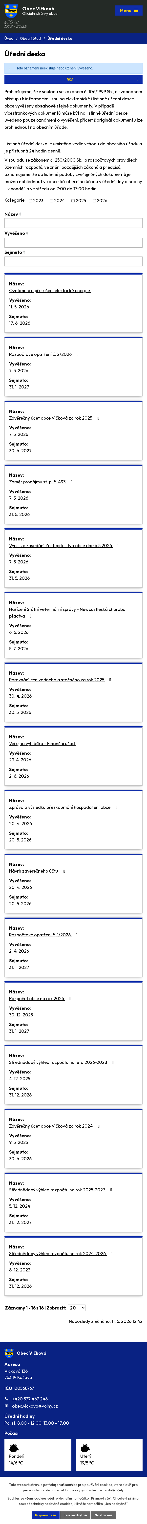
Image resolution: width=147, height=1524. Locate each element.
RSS (103, 79)
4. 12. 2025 (19, 1078)
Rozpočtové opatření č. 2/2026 (45, 354)
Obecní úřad (30, 38)
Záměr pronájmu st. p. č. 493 (41, 482)
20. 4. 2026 (20, 823)
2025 (81, 201)
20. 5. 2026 (20, 840)
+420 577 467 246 (30, 1399)
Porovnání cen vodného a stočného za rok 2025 (61, 680)
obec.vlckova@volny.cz (35, 1406)
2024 (59, 201)
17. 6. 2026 (19, 323)
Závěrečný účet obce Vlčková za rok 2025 (55, 418)
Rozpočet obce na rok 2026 (41, 998)
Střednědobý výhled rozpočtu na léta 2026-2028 (62, 1062)
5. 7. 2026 (18, 648)
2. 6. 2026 (19, 776)
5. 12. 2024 (19, 1206)
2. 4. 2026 (19, 951)
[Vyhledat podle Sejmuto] (73, 261)
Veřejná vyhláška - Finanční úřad (46, 743)
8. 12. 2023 (19, 1270)
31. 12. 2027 (20, 1222)
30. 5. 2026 (20, 712)
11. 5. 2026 (19, 307)
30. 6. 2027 (20, 450)
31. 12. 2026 (20, 1286)
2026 (102, 201)
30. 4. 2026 (20, 696)
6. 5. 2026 (18, 632)
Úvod (8, 38)
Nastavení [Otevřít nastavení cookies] (103, 1515)
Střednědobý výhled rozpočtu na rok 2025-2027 (61, 1190)
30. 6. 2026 (20, 1158)
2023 (38, 201)
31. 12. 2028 (20, 1095)
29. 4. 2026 (20, 760)
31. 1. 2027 (19, 387)
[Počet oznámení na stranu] (76, 1308)
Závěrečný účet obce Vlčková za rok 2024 (55, 1126)
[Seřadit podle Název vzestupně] (20, 213)
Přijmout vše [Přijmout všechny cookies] (45, 1515)
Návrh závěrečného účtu (38, 871)
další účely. (116, 1490)
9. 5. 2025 (18, 1142)
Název (11, 214)
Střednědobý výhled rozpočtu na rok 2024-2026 (62, 1253)
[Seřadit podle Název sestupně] (20, 215)
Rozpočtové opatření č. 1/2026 (44, 935)
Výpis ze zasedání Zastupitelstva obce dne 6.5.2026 (65, 545)
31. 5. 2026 (19, 514)
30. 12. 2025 (21, 1015)
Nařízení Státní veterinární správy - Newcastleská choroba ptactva (67, 612)
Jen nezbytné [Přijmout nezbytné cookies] (75, 1515)
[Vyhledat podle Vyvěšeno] (73, 243)
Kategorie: (14, 200)
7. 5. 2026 (18, 370)
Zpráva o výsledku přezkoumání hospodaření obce (64, 807)
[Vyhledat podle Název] (73, 223)
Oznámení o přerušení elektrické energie (54, 290)
